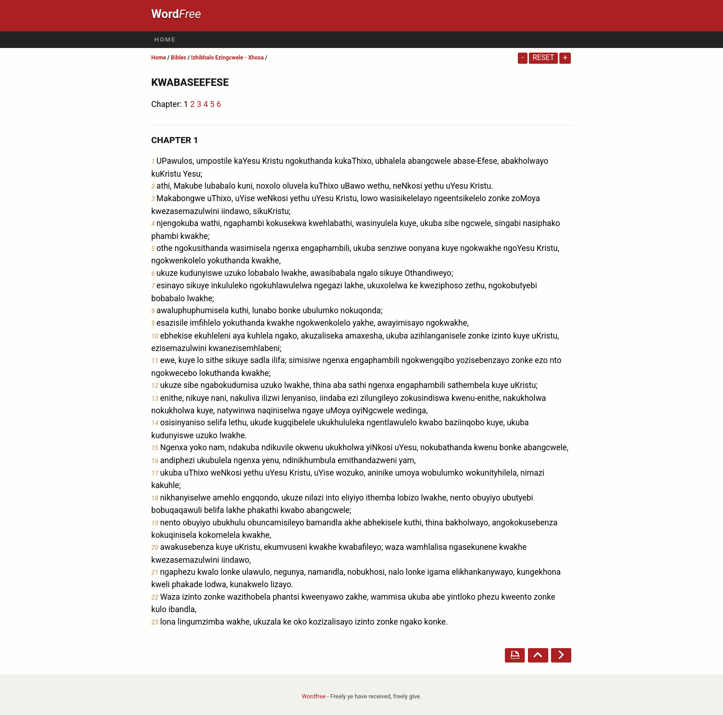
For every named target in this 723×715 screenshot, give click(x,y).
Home (165, 39)
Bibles (178, 57)
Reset (543, 57)
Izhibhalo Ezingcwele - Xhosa (227, 57)
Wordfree (314, 696)
